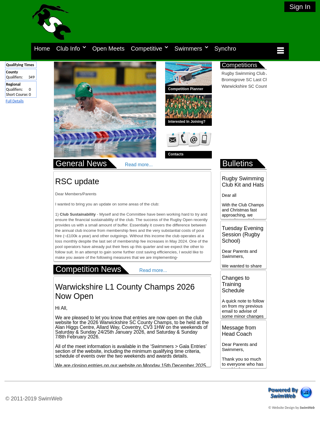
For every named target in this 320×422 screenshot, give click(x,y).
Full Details (15, 101)
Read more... (139, 164)
